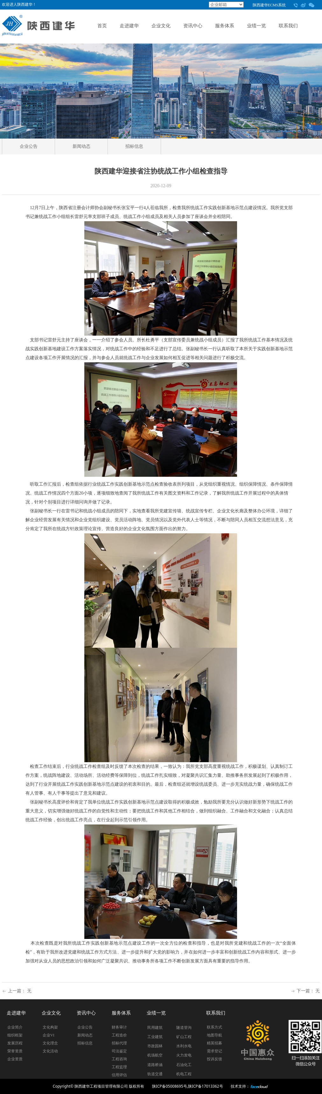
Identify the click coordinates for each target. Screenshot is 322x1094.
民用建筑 (155, 1027)
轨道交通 (155, 1074)
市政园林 (155, 1046)
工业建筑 (155, 1037)
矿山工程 (184, 1037)
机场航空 (155, 1055)
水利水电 (184, 1046)
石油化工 (184, 1065)
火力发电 (184, 1055)
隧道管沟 (184, 1027)
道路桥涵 (155, 1065)
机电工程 (184, 1074)
